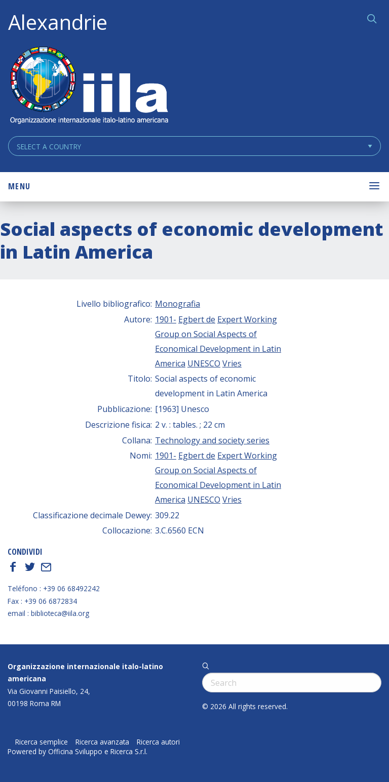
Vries (232, 363)
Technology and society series (212, 440)
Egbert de (196, 319)
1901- (165, 319)
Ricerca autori (158, 742)
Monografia (177, 303)
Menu (19, 186)
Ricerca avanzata (102, 742)
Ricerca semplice (41, 742)
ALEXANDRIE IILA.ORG (88, 86)
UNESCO (203, 363)
